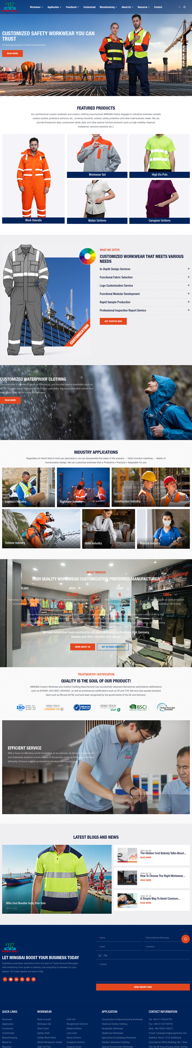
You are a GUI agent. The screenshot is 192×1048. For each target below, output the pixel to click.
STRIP (119, 588)
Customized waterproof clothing (33, 379)
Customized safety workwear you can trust (48, 36)
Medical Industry (150, 543)
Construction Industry (127, 501)
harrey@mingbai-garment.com (171, 1033)
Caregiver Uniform (159, 220)
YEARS (25, 588)
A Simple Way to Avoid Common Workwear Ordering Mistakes (159, 899)
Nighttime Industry (71, 501)
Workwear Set (97, 174)
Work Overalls (33, 220)
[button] (92, 94)
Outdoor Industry (15, 543)
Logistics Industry (15, 501)
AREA (72, 588)
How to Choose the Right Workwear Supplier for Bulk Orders (161, 876)
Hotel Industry (93, 543)
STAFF (167, 588)
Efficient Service (24, 747)
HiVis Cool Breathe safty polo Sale (26, 903)
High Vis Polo (159, 174)
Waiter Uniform (97, 220)
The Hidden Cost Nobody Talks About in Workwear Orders (162, 854)
